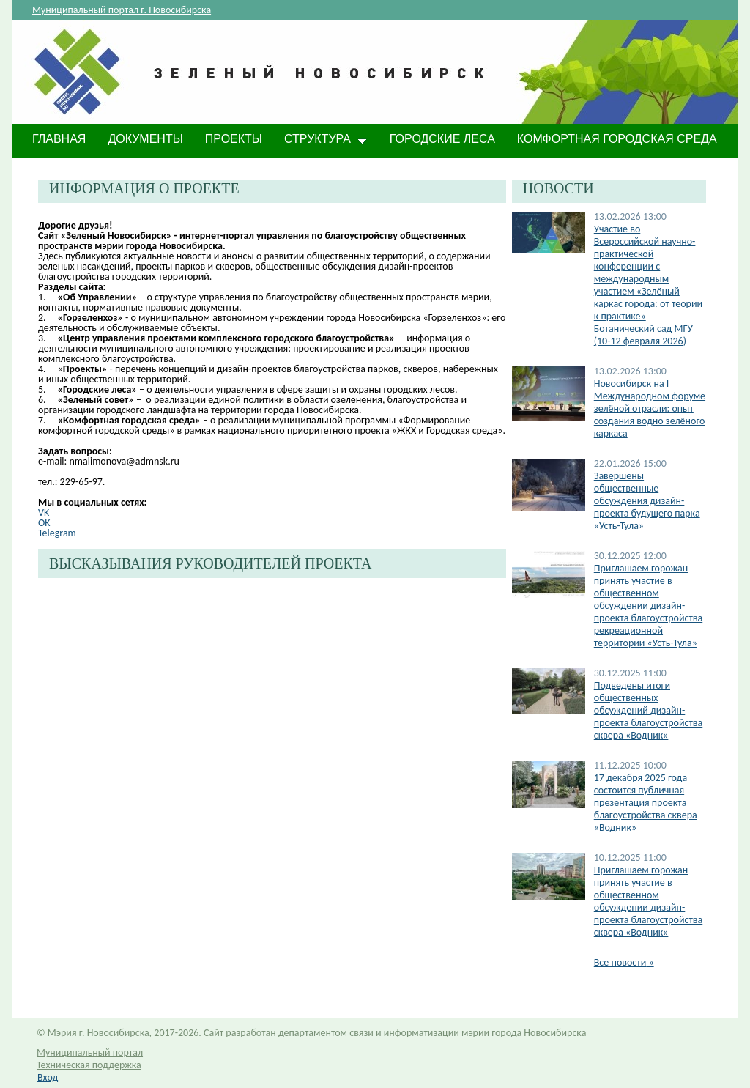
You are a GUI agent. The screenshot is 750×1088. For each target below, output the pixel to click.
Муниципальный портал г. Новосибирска (121, 10)
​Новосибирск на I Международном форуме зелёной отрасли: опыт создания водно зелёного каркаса (649, 408)
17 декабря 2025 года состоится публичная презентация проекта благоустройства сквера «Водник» (645, 802)
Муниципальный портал (90, 1052)
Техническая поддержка (89, 1065)
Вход (47, 1077)
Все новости (624, 962)
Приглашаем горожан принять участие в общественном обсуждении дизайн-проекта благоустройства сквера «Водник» (648, 901)
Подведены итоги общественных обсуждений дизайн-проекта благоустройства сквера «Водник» (648, 710)
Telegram (57, 533)
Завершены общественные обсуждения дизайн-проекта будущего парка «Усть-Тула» (647, 501)
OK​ (44, 523)
